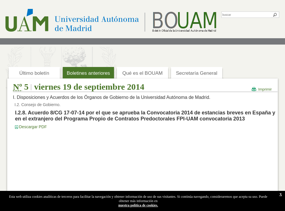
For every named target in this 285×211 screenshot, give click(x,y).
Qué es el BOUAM (142, 73)
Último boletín (34, 73)
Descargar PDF (33, 126)
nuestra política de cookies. (138, 205)
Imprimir (265, 89)
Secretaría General (196, 73)
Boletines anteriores (88, 73)
